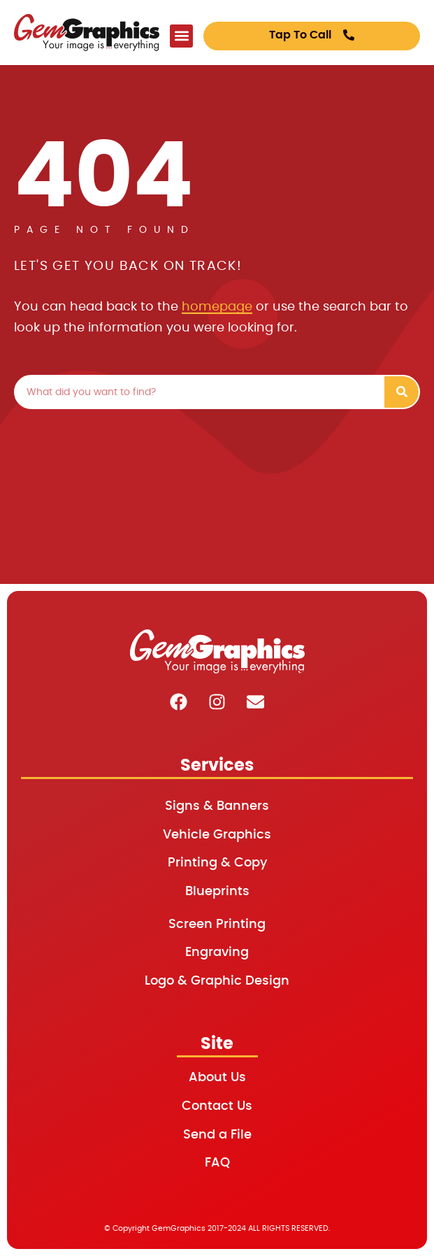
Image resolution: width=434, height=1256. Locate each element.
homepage (217, 307)
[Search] (401, 392)
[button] (181, 36)
